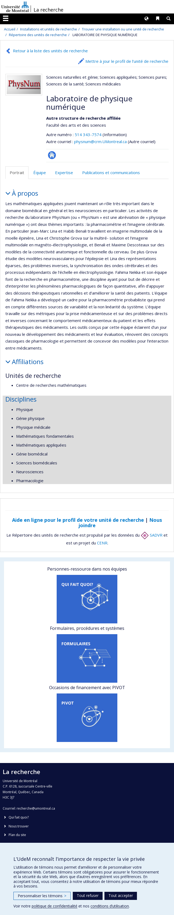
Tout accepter (120, 895)
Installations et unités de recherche (48, 29)
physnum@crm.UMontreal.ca (100, 141)
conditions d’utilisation (109, 906)
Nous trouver (19, 826)
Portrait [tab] (17, 172)
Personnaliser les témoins (42, 895)
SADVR (151, 535)
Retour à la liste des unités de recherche (50, 50)
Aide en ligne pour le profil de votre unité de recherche (78, 520)
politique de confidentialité (54, 906)
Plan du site (17, 835)
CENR (102, 542)
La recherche (48, 9)
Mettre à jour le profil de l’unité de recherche (126, 61)
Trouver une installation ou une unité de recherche (123, 29)
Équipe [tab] (39, 172)
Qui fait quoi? (19, 817)
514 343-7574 (89, 134)
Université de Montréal (15, 6)
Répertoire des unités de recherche (38, 34)
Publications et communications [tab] (111, 172)
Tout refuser (88, 895)
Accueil (9, 29)
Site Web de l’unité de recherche (52, 155)
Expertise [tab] (64, 172)
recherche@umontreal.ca (36, 808)
